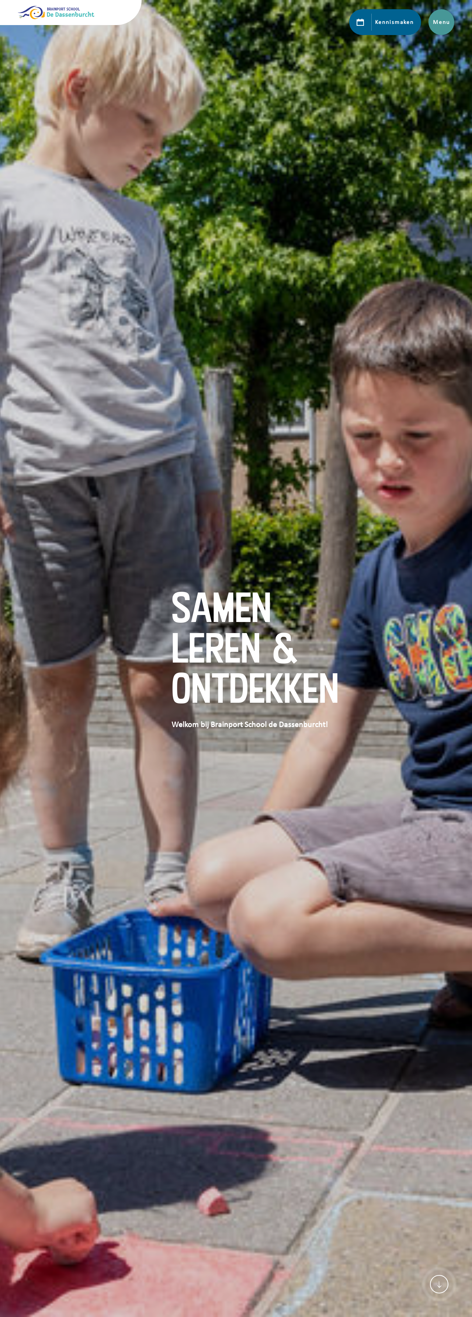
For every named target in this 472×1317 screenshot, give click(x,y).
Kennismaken (394, 22)
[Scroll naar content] (439, 1284)
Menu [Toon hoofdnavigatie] (441, 22)
